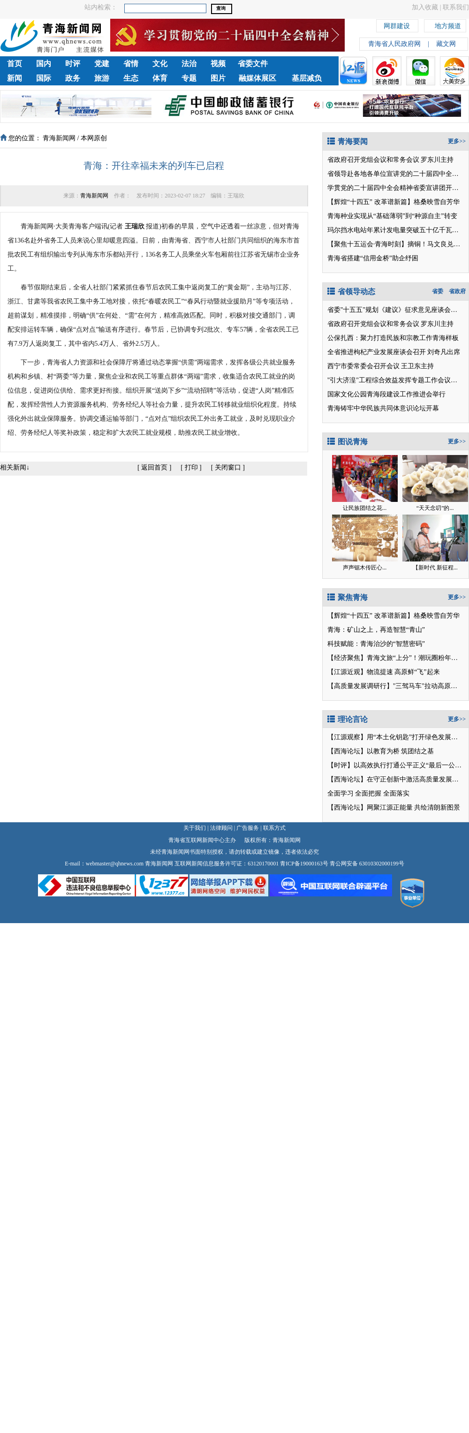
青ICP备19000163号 (304, 863)
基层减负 (307, 78)
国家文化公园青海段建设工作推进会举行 (386, 394)
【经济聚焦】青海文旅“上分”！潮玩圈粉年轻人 (395, 657)
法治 (189, 64)
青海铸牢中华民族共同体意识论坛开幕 (383, 408)
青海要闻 (347, 141)
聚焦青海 (347, 597)
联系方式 (274, 828)
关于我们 (194, 828)
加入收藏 (425, 7)
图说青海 (347, 442)
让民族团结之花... (364, 508)
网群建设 (397, 25)
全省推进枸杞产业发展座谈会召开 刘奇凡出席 (394, 352)
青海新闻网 (59, 138)
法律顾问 (221, 828)
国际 (43, 78)
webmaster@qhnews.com (115, 863)
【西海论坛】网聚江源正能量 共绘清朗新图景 (394, 807)
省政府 (457, 291)
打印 (191, 467)
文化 (159, 64)
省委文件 (253, 64)
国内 (43, 64)
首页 (14, 64)
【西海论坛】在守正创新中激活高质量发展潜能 (396, 779)
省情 (130, 64)
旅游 (101, 78)
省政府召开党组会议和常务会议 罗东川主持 (390, 159)
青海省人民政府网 (394, 43)
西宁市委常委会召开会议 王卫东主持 (380, 366)
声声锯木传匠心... (364, 567)
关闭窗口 (228, 467)
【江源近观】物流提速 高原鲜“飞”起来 (383, 671)
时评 (72, 64)
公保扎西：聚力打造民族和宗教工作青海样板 (393, 337)
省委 (437, 291)
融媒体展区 (257, 78)
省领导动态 (351, 292)
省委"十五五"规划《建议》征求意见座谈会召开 (395, 309)
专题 (189, 78)
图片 (218, 78)
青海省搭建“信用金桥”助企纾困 (372, 258)
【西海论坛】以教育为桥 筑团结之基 (380, 751)
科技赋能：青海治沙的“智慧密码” (376, 643)
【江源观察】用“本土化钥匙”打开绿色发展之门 (395, 737)
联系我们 (456, 7)
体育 (159, 78)
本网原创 (94, 138)
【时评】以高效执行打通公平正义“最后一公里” (395, 765)
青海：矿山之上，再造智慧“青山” (376, 629)
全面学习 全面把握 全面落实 (368, 793)
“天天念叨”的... (435, 508)
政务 (72, 78)
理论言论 (347, 719)
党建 (101, 64)
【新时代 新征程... (435, 567)
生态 (130, 78)
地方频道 (448, 25)
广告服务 (247, 828)
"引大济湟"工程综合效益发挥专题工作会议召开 (395, 380)
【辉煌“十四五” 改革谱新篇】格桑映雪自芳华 (393, 201)
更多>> (457, 141)
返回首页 (154, 467)
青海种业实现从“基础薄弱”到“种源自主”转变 (392, 216)
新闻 (14, 78)
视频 (218, 64)
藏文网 (446, 43)
